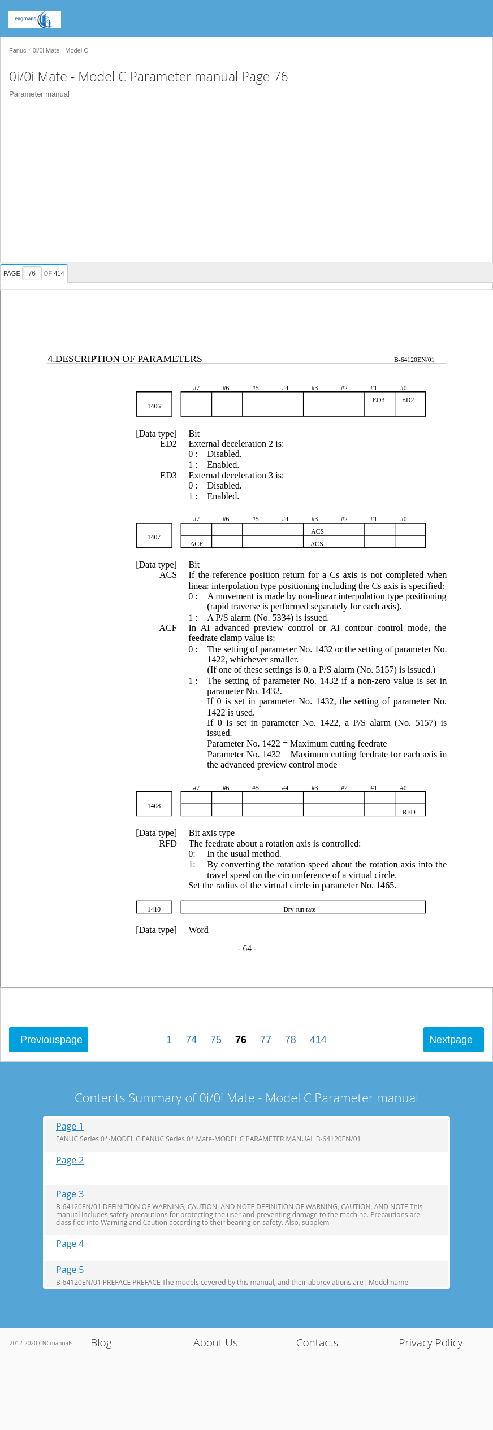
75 (216, 1039)
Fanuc (18, 50)
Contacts (317, 1342)
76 (240, 1039)
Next (451, 1040)
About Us (215, 1342)
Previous (51, 1040)
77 (265, 1039)
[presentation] (35, 271)
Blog (100, 1342)
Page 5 (70, 1270)
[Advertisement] (242, 183)
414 (318, 1039)
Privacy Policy (430, 1342)
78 (290, 1039)
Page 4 (70, 1244)
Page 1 (70, 1126)
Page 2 (70, 1160)
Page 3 (70, 1194)
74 (191, 1039)
